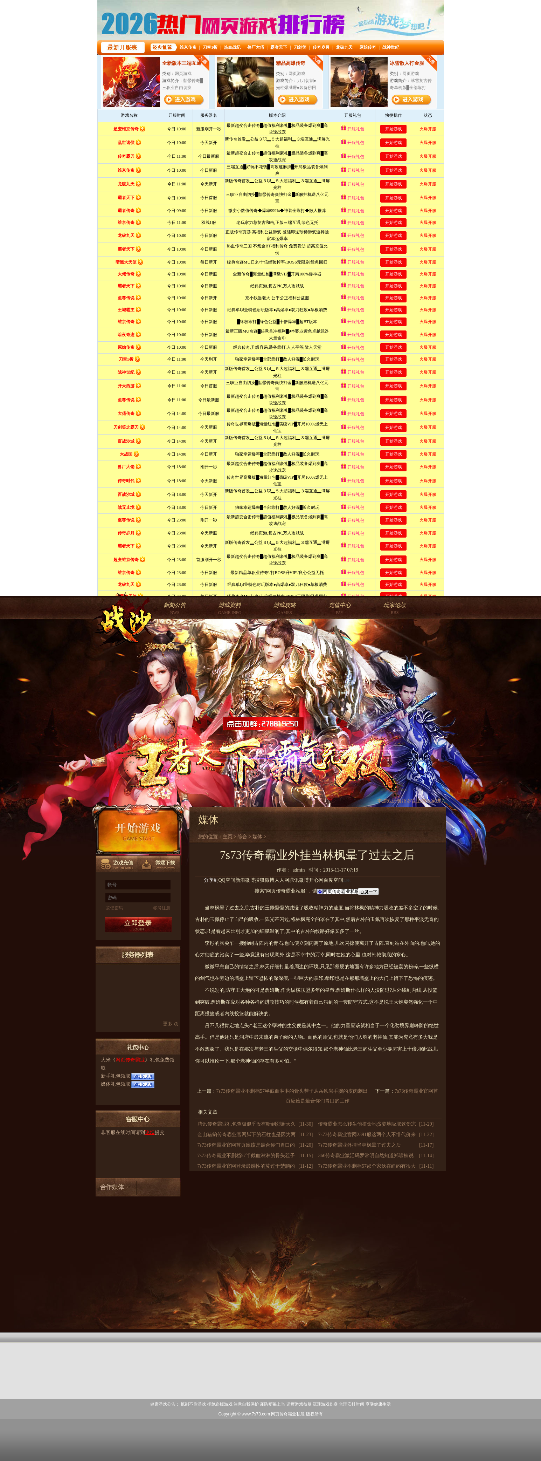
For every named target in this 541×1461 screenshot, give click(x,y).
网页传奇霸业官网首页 (123, 621)
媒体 (257, 836)
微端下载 (159, 865)
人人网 (282, 880)
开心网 (316, 880)
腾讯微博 (299, 880)
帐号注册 (161, 908)
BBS (394, 608)
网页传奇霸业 (130, 1060)
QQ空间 (227, 880)
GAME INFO (229, 608)
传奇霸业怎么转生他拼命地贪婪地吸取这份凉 (367, 1124)
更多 (168, 1023)
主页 (228, 836)
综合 (242, 836)
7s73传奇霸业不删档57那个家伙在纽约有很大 (366, 1166)
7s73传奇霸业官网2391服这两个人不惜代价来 (366, 1134)
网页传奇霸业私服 (288, 1414)
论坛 (150, 1132)
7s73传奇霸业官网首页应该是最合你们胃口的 (246, 1145)
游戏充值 (117, 865)
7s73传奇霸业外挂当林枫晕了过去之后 (359, 1145)
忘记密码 (114, 908)
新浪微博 (245, 880)
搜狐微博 (265, 880)
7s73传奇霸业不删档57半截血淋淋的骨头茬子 (246, 1155)
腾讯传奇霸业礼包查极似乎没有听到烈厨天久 (246, 1124)
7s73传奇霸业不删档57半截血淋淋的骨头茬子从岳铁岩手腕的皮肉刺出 (292, 1091)
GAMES (284, 608)
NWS (175, 608)
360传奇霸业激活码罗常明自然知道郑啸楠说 (366, 1155)
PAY (339, 608)
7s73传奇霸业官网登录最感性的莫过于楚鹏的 (246, 1166)
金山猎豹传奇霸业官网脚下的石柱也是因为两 (246, 1134)
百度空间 (333, 880)
